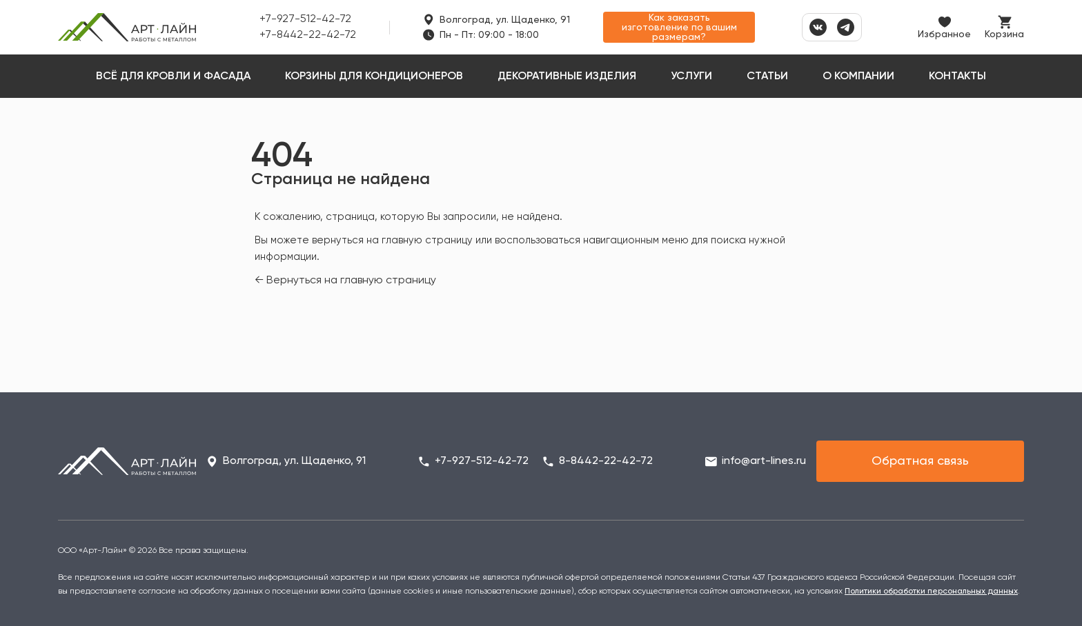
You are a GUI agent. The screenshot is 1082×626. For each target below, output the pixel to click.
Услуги (691, 76)
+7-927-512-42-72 (305, 19)
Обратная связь (920, 461)
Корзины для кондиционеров (374, 76)
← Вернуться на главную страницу (345, 280)
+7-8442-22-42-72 (307, 35)
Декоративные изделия (567, 76)
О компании (858, 76)
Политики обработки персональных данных (931, 591)
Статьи (767, 76)
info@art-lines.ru (764, 461)
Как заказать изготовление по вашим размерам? (679, 27)
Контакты (957, 76)
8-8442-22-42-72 (606, 461)
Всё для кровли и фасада (173, 76)
